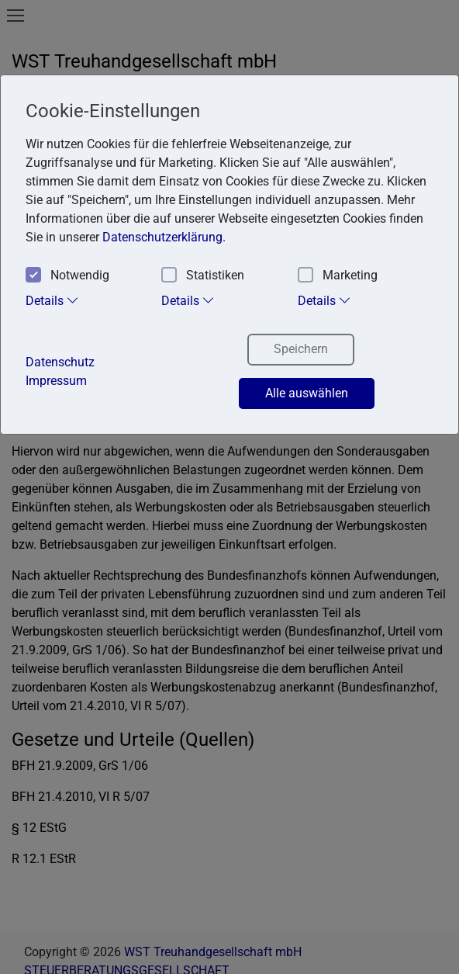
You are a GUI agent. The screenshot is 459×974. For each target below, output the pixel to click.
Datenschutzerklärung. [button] (164, 237)
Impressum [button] (56, 380)
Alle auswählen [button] (306, 393)
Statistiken (202, 276)
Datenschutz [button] (60, 362)
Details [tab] (52, 300)
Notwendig (67, 276)
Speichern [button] (301, 348)
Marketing (338, 276)
